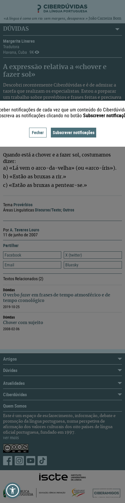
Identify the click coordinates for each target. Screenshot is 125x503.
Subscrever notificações (73, 132)
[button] (12, 490)
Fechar (38, 132)
